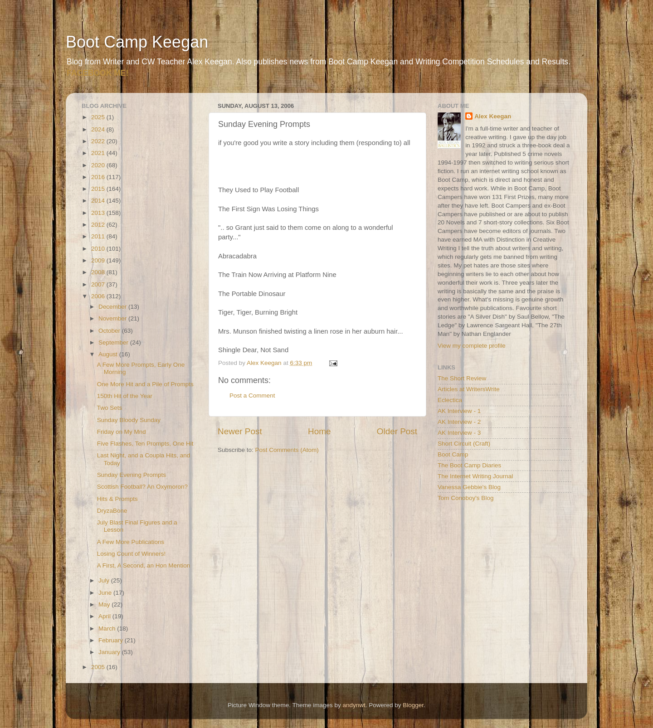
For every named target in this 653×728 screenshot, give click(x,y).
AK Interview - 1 (459, 411)
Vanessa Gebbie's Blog (469, 487)
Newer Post (240, 431)
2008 (99, 272)
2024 (99, 129)
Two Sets (109, 407)
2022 (99, 141)
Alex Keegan (492, 116)
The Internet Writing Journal (475, 476)
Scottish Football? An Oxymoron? (142, 486)
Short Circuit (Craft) (464, 443)
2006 (99, 296)
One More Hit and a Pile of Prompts (145, 384)
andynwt (353, 705)
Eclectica (450, 400)
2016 (99, 177)
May (105, 604)
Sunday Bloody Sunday (129, 420)
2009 (99, 260)
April (105, 616)
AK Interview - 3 (459, 432)
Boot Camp (453, 454)
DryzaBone (112, 510)
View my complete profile (472, 345)
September (114, 342)
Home (319, 431)
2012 (99, 224)
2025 (99, 117)
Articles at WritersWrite (469, 389)
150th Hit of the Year (124, 396)
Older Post (397, 431)
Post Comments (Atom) (287, 450)
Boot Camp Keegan (137, 42)
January (110, 652)
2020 (99, 165)
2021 (99, 153)
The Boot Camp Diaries (469, 465)
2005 (99, 667)
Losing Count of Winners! (131, 553)
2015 (99, 188)
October (110, 330)
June (105, 592)
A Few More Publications (131, 542)
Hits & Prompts (117, 498)
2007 (99, 284)
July (104, 580)
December (113, 306)
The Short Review (462, 378)
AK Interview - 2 (459, 421)
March (107, 628)
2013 (99, 212)
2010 (99, 248)
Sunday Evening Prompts (131, 474)
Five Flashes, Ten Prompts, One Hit (145, 443)
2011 (99, 236)
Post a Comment (252, 395)
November (113, 318)
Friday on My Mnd (121, 431)
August (108, 354)
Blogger (413, 705)
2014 (99, 200)
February (111, 640)
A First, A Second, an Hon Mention (143, 565)
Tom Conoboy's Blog (465, 498)
